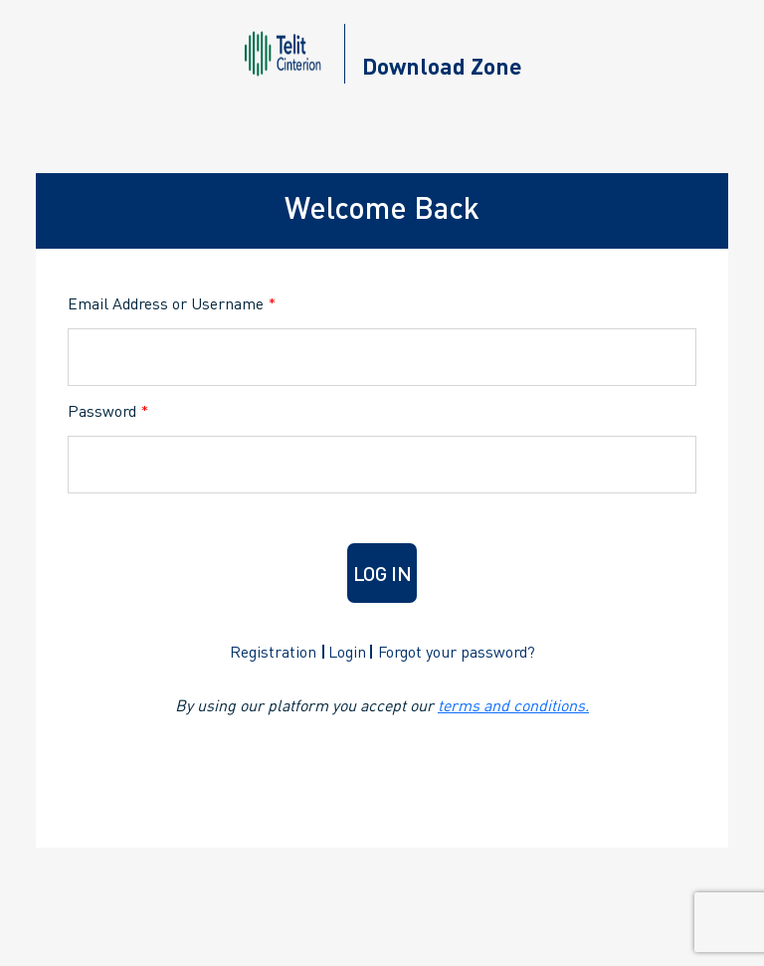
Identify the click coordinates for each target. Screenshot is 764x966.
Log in (382, 573)
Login (347, 651)
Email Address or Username (172, 302)
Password (108, 410)
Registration (273, 651)
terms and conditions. (513, 704)
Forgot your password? (456, 651)
